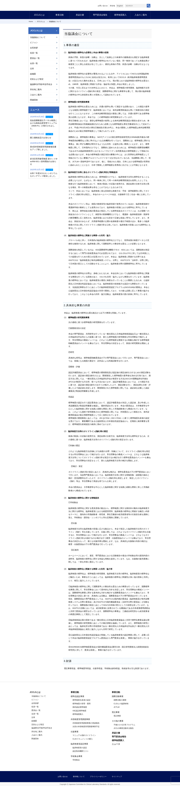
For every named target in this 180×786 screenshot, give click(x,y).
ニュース (34, 110)
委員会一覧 (35, 58)
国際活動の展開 (120, 700)
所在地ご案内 (36, 89)
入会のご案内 (141, 15)
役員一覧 (34, 53)
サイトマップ (117, 777)
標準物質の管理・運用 (82, 704)
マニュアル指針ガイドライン (84, 735)
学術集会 (76, 760)
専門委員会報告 (100, 15)
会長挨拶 (34, 48)
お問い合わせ (103, 6)
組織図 (33, 74)
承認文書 (80, 15)
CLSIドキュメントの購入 (83, 739)
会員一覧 (34, 63)
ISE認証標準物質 (79, 711)
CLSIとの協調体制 (121, 704)
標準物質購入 (120, 15)
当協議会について (37, 37)
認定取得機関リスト (81, 751)
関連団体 (34, 100)
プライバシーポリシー (98, 777)
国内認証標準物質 (80, 707)
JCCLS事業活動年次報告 (124, 728)
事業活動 (59, 15)
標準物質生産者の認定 (82, 700)
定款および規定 (37, 79)
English (120, 6)
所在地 (112, 6)
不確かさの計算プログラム (124, 725)
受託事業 (117, 716)
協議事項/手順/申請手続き (41, 84)
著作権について (79, 777)
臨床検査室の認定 (80, 748)
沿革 (32, 68)
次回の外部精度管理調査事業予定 (86, 726)
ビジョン (34, 42)
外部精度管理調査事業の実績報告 (86, 723)
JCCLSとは (39, 15)
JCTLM (116, 707)
